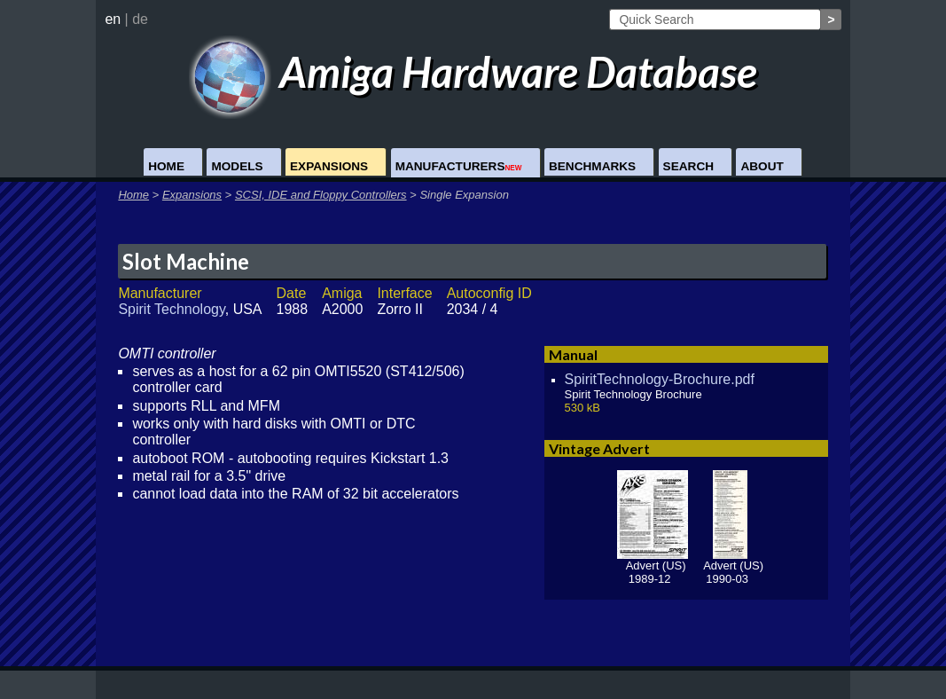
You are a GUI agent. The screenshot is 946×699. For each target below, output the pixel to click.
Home (166, 166)
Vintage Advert (599, 448)
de (140, 19)
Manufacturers (458, 166)
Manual (573, 354)
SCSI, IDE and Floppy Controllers (321, 194)
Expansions (329, 166)
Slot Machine (185, 261)
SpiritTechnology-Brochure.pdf (659, 379)
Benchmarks (592, 166)
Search (688, 166)
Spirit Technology (171, 309)
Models (236, 166)
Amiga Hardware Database (473, 71)
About (761, 166)
